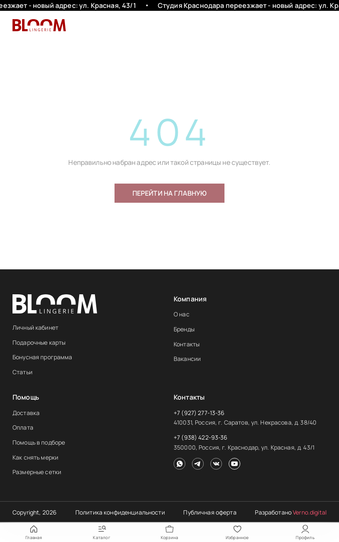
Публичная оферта (209, 512)
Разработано (291, 512)
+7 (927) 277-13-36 (199, 413)
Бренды (184, 329)
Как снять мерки (35, 457)
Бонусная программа (42, 357)
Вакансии (187, 359)
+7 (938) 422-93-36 (201, 437)
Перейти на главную (169, 193)
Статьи (22, 372)
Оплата (22, 427)
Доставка (26, 413)
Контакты (186, 344)
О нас (181, 314)
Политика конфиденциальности (120, 512)
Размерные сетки (36, 472)
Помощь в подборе (38, 442)
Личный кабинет (35, 327)
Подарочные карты (38, 342)
